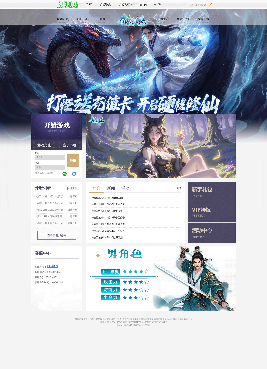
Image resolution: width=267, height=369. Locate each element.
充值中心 (163, 20)
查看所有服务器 (56, 235)
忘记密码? (39, 173)
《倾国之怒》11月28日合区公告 (108, 217)
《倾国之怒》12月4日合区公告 (107, 211)
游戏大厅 (124, 5)
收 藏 (203, 5)
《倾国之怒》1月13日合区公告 (107, 197)
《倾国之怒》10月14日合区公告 (108, 230)
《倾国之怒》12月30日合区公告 (108, 204)
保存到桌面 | (195, 5)
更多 (178, 188)
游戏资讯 (105, 5)
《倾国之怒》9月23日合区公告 (107, 237)
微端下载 (203, 20)
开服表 (101, 20)
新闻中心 (82, 20)
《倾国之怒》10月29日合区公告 (108, 224)
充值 (143, 5)
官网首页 (63, 20)
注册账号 (51, 173)
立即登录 (73, 160)
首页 (88, 5)
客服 (157, 5)
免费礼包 (183, 20)
